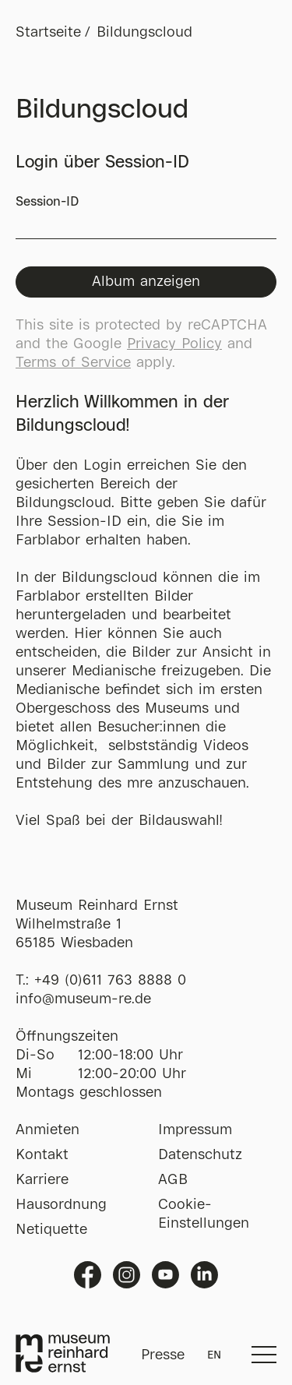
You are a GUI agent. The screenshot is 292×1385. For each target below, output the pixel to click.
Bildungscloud (144, 32)
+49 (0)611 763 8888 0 (110, 980)
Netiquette (51, 1230)
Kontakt (42, 1155)
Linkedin (204, 1274)
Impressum (195, 1130)
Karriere (42, 1180)
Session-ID (146, 217)
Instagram (126, 1274)
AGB (173, 1180)
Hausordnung (61, 1205)
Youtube (165, 1274)
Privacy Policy (174, 344)
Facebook (87, 1274)
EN (214, 1355)
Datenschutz (200, 1155)
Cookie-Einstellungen (203, 1214)
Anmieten (47, 1130)
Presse (163, 1355)
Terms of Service (73, 363)
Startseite (48, 32)
